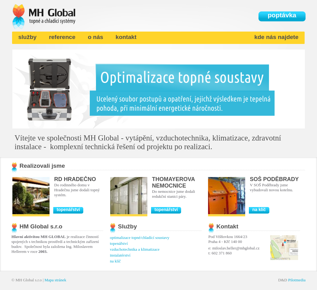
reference (62, 37)
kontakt (126, 37)
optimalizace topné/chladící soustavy (139, 237)
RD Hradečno (75, 179)
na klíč (259, 209)
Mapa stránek (55, 280)
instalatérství (120, 255)
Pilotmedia (297, 280)
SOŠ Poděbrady (274, 179)
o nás (95, 37)
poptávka (282, 15)
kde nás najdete (276, 37)
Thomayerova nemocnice (173, 182)
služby (27, 37)
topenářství (68, 209)
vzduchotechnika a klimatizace (134, 249)
